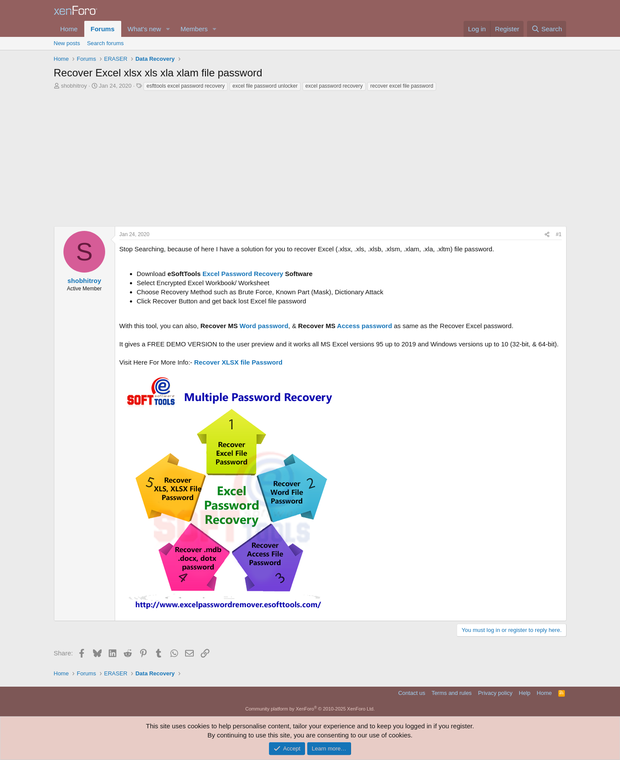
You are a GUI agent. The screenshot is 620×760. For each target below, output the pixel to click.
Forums (103, 29)
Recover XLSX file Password (238, 362)
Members (194, 29)
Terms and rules (451, 693)
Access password (364, 325)
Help (524, 693)
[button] (168, 29)
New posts (67, 43)
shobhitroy (74, 85)
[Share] (547, 235)
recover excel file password (401, 86)
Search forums (105, 43)
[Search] (547, 29)
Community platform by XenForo (310, 708)
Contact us (411, 693)
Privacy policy (495, 693)
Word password (263, 325)
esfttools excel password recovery (185, 86)
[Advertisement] (310, 161)
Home (69, 29)
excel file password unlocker (265, 86)
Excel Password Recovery (242, 273)
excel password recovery (334, 86)
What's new (144, 29)
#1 (558, 234)
